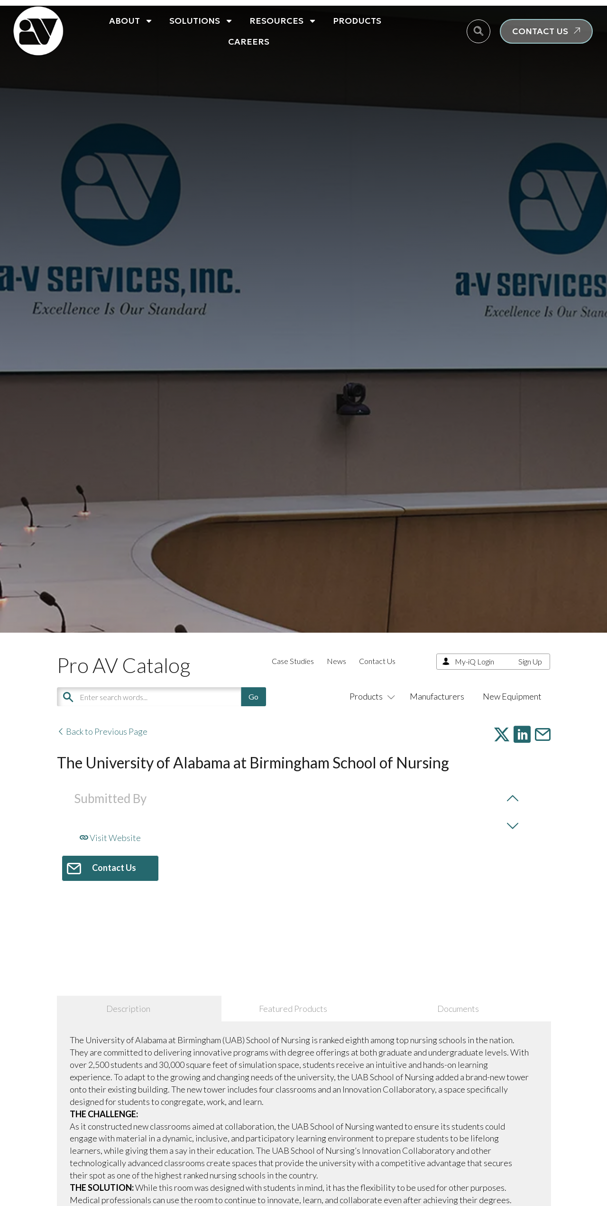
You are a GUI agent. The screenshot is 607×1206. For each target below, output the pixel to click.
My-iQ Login (474, 661)
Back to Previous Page (102, 731)
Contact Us (377, 660)
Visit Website (110, 837)
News (336, 660)
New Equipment (512, 696)
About (131, 21)
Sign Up (530, 661)
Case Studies (293, 660)
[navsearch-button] (478, 31)
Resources (283, 21)
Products (357, 20)
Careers (248, 41)
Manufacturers (437, 696)
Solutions (201, 21)
